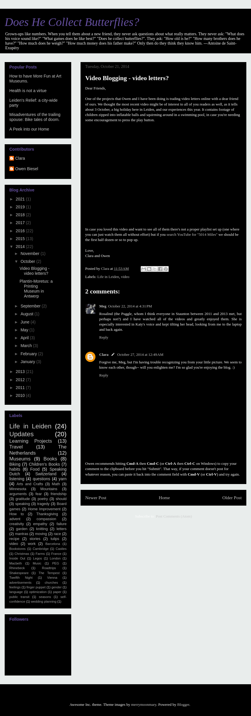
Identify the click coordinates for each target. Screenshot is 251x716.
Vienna (52, 577)
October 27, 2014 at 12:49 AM (140, 354)
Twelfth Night (21, 577)
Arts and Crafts (30, 484)
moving (41, 534)
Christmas (22, 553)
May (24, 330)
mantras (21, 534)
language (16, 592)
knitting (42, 529)
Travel (16, 447)
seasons (45, 597)
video (125, 277)
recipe (14, 539)
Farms (40, 553)
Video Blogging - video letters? (34, 271)
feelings (15, 587)
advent (14, 519)
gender (56, 587)
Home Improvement (44, 509)
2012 (21, 379)
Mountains (48, 489)
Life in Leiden (108, 277)
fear (39, 494)
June (25, 322)
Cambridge (41, 548)
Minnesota (17, 489)
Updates (21, 434)
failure (62, 524)
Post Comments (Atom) (174, 516)
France (56, 553)
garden (21, 529)
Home (164, 497)
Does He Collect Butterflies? (72, 22)
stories (34, 539)
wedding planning (43, 601)
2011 (21, 387)
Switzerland (45, 474)
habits (14, 469)
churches (51, 582)
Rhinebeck (17, 568)
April (25, 337)
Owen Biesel (26, 168)
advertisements (20, 582)
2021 (21, 199)
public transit (19, 597)
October (28, 261)
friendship (58, 494)
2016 (21, 230)
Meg (103, 306)
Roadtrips (49, 568)
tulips (54, 539)
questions (41, 478)
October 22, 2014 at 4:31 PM (130, 306)
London (55, 558)
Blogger (183, 704)
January (28, 361)
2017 (21, 222)
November (30, 253)
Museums (20, 459)
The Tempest (49, 573)
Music (37, 563)
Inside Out (17, 558)
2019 (21, 207)
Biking (14, 464)
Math (56, 484)
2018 (21, 214)
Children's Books (44, 464)
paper (57, 592)
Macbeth (15, 563)
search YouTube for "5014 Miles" (193, 234)
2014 (21, 246)
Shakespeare (19, 573)
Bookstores (17, 548)
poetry (43, 499)
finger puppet (36, 587)
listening (16, 478)
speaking (22, 504)
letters (62, 529)
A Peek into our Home (29, 129)
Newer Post (95, 497)
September (30, 306)
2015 (21, 238)
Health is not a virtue (28, 90)
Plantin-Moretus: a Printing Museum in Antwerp (36, 288)
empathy (40, 524)
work (32, 544)
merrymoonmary (143, 704)
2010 (21, 395)
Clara (104, 354)
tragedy (43, 504)
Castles (61, 548)
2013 (21, 371)
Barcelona (52, 544)
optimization (38, 592)
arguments (18, 494)
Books (50, 459)
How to (16, 514)
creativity (16, 524)
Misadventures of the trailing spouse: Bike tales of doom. (34, 117)
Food (35, 469)
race (57, 534)
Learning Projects (30, 441)
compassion (46, 519)
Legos (37, 558)
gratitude (22, 499)
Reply (103, 337)
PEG (55, 563)
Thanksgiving (47, 514)
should (61, 499)
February (29, 353)
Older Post (232, 497)
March (26, 345)
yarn (63, 478)
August (27, 314)
